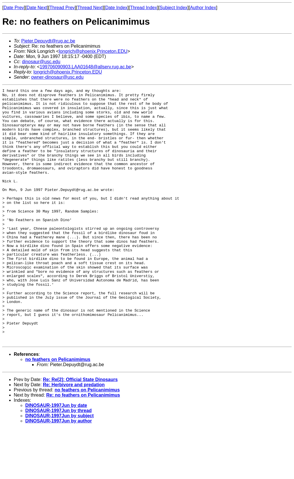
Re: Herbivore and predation (74, 435)
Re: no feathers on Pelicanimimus (83, 445)
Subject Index (173, 7)
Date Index (116, 7)
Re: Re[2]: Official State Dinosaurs (80, 430)
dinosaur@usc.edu (41, 61)
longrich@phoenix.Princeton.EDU (93, 51)
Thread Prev (62, 7)
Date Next (36, 7)
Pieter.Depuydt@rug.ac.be (48, 40)
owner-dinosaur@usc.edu (57, 77)
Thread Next (89, 7)
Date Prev (13, 7)
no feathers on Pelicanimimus (57, 410)
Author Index (203, 7)
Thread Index (143, 7)
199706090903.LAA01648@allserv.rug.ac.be (85, 66)
